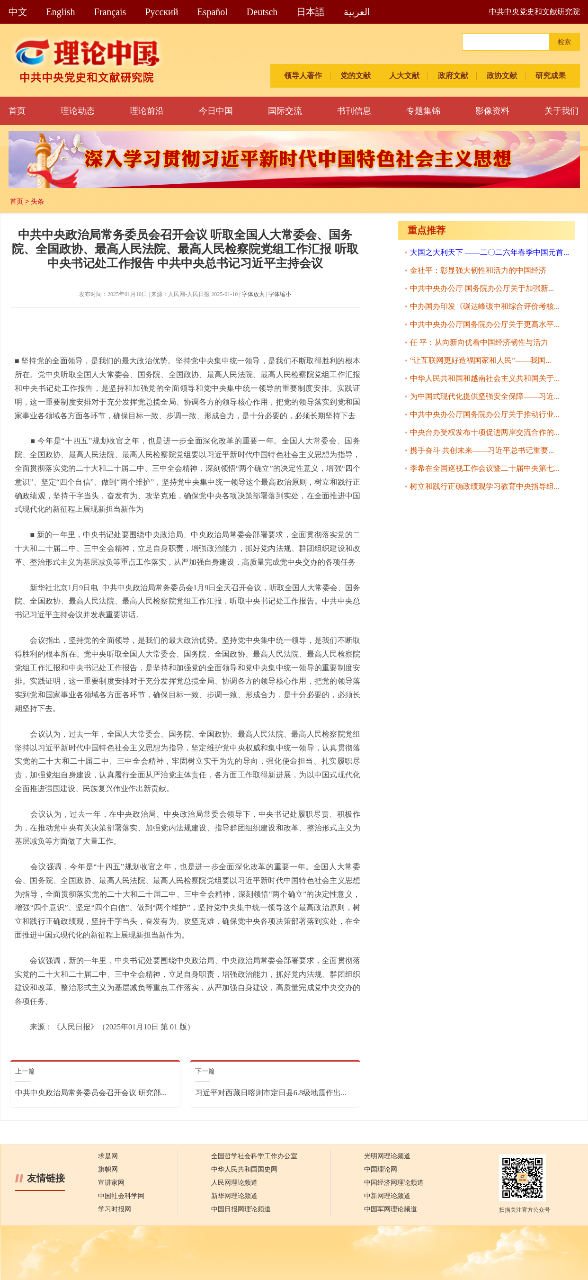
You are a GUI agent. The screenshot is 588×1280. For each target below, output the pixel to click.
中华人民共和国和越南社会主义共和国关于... (485, 378)
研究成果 (550, 76)
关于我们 (561, 111)
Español (212, 12)
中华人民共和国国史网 (244, 1169)
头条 (37, 201)
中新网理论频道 (387, 1195)
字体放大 (253, 294)
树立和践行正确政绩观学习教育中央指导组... (485, 486)
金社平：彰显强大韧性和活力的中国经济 (478, 270)
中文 (18, 12)
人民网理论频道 (234, 1182)
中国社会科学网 (121, 1195)
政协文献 (502, 76)
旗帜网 (108, 1169)
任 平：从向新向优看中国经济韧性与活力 (479, 342)
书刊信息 (354, 111)
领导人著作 (303, 76)
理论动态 (78, 111)
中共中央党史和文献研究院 (534, 12)
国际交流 (285, 111)
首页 (17, 111)
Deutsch (262, 12)
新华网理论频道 (234, 1195)
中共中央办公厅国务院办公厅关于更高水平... (485, 324)
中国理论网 (380, 1169)
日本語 (310, 12)
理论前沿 (147, 111)
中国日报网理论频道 (241, 1209)
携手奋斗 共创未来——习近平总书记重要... (482, 450)
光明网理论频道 (387, 1156)
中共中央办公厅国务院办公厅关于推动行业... (485, 414)
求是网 (108, 1156)
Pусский (161, 12)
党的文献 (355, 76)
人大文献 (404, 76)
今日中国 (216, 111)
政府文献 (453, 76)
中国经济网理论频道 (394, 1182)
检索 (564, 41)
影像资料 (492, 111)
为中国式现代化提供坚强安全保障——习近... (485, 396)
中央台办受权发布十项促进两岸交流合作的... (485, 432)
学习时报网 (114, 1209)
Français (110, 12)
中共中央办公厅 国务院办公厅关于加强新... (482, 288)
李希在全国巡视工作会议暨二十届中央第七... (485, 468)
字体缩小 (279, 294)
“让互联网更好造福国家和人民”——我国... (480, 360)
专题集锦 (423, 111)
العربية (357, 12)
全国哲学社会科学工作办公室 (254, 1156)
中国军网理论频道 (390, 1209)
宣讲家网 (111, 1182)
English (60, 12)
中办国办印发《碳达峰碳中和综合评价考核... (485, 306)
